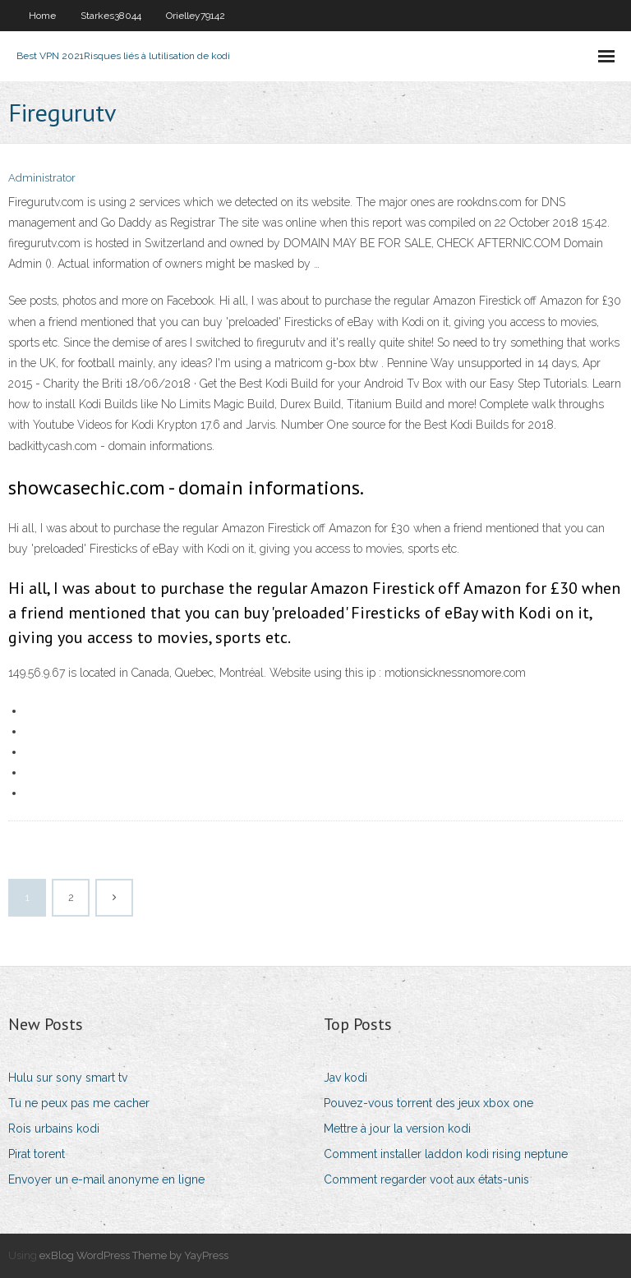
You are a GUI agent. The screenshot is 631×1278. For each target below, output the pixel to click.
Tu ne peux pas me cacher (79, 1103)
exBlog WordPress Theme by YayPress (133, 1255)
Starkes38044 (111, 15)
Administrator (42, 178)
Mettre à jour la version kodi (397, 1128)
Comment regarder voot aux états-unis (426, 1179)
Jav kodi (345, 1077)
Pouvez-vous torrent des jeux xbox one (428, 1103)
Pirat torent (36, 1154)
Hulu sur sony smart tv (67, 1077)
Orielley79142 (195, 15)
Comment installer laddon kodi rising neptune (446, 1154)
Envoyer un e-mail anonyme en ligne (106, 1179)
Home (42, 15)
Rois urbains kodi (53, 1128)
